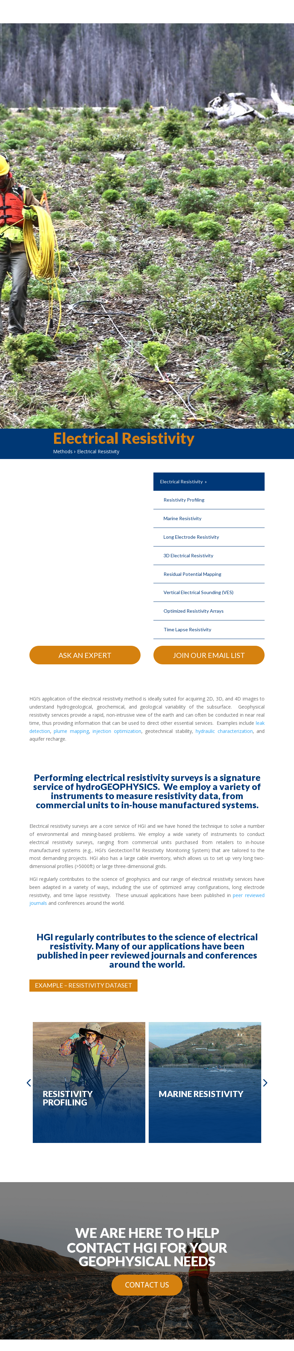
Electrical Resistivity (181, 481)
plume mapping (71, 731)
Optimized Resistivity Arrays (194, 611)
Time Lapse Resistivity (187, 629)
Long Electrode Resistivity (191, 537)
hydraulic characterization (224, 731)
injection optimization (117, 731)
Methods (63, 451)
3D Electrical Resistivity (188, 555)
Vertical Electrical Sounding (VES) (199, 592)
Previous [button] (28, 1082)
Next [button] (264, 1082)
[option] (89, 1082)
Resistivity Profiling (184, 500)
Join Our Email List (209, 655)
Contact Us (147, 1285)
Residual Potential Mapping (192, 574)
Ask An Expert (85, 655)
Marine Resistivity (182, 518)
